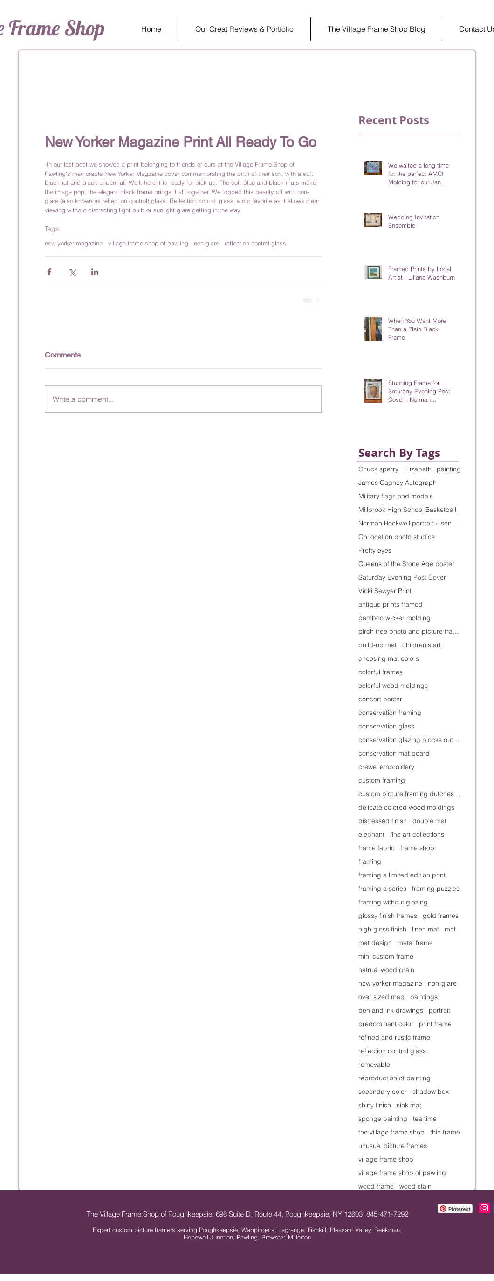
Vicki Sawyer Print (385, 591)
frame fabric (376, 848)
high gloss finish (382, 929)
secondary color (382, 1092)
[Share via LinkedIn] (94, 271)
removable (374, 1065)
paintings (424, 997)
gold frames (441, 916)
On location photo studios (396, 537)
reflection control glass (255, 243)
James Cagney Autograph (397, 483)
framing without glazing (393, 902)
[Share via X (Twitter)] (72, 271)
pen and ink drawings (390, 1011)
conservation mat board (394, 753)
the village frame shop (391, 1132)
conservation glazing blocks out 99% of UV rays (409, 740)
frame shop (417, 848)
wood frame (376, 1186)
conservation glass (386, 726)
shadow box (430, 1092)
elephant (371, 835)
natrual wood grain (386, 970)
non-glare (206, 243)
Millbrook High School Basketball (407, 510)
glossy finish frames (387, 916)
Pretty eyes (374, 550)
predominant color (385, 1024)
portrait (439, 1011)
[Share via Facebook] (49, 271)
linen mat (425, 929)
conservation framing (389, 713)
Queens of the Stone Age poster (406, 564)
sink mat (409, 1105)
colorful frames (380, 672)
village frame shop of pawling (148, 243)
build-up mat (377, 645)
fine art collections (417, 835)
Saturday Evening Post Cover (402, 577)
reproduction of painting (394, 1078)
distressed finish (382, 821)
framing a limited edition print (402, 875)
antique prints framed (390, 605)
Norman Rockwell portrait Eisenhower (409, 523)
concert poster (380, 699)
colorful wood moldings (393, 686)
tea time (425, 1119)
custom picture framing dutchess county (409, 794)
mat (450, 929)
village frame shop (385, 1159)
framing (369, 862)
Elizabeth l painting (432, 469)
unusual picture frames (392, 1146)
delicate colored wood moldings (406, 808)
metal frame (415, 943)
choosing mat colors (388, 659)
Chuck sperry (378, 469)
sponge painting (382, 1119)
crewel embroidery (386, 767)
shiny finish (374, 1105)
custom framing (381, 780)
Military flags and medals (395, 496)
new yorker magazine (74, 243)
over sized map (381, 997)
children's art (421, 645)
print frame (435, 1024)
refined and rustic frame (394, 1038)
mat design (375, 943)
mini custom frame (385, 956)
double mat (429, 821)
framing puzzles (436, 889)
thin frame (445, 1132)
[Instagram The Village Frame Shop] (484, 1208)
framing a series (382, 889)
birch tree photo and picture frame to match (409, 632)
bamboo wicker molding (394, 618)
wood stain (415, 1186)
